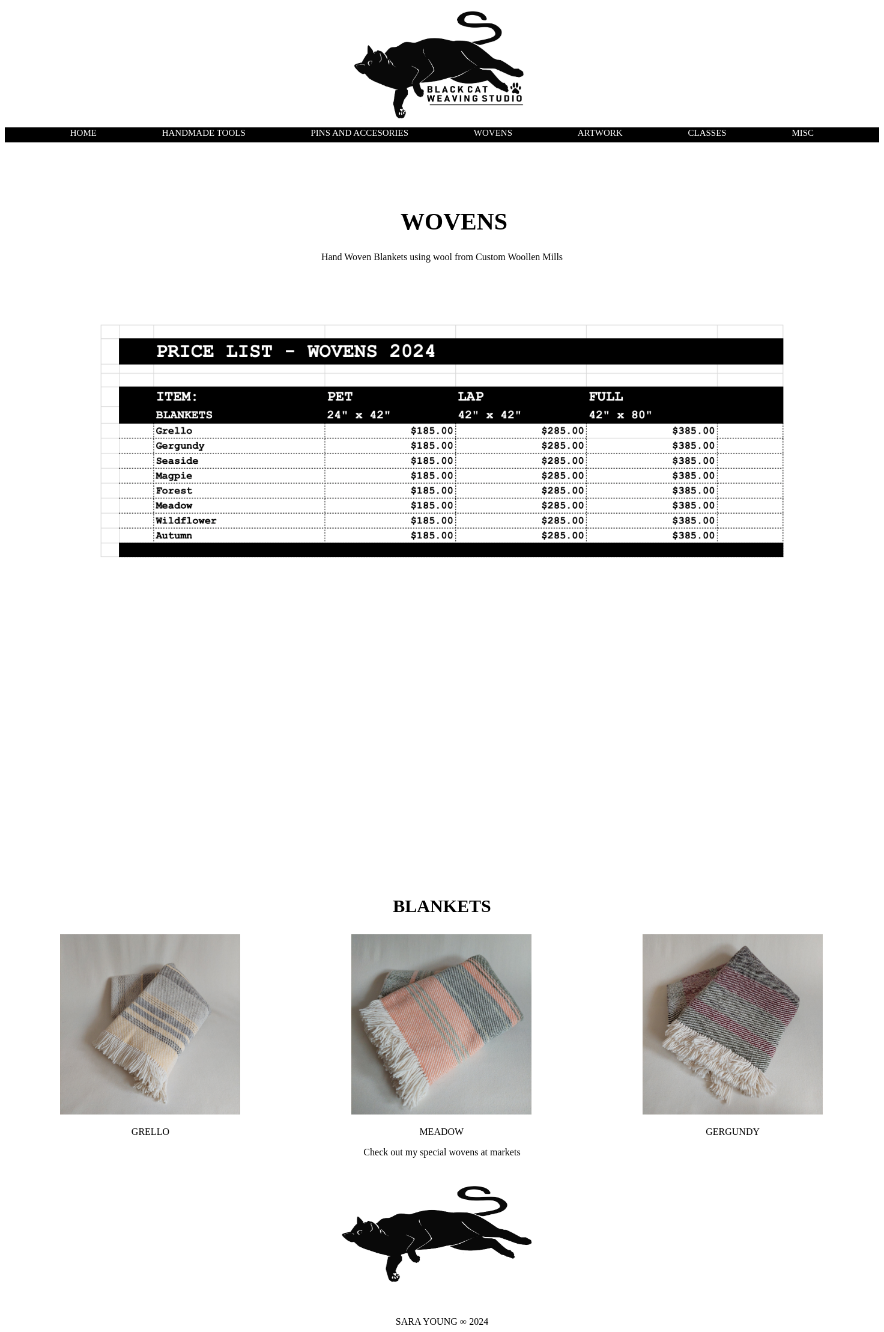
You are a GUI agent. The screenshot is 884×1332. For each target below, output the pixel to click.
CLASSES (707, 133)
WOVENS (493, 133)
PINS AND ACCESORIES (360, 133)
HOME (83, 133)
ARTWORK (600, 133)
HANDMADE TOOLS (204, 133)
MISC (803, 133)
